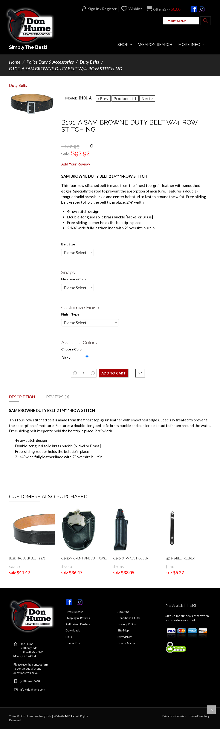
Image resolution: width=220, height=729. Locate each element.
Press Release (74, 611)
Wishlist (135, 8)
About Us (123, 611)
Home (14, 62)
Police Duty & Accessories (50, 62)
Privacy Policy (127, 624)
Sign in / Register (102, 8)
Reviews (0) (57, 397)
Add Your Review (75, 164)
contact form (40, 664)
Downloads (73, 630)
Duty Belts (89, 62)
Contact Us (73, 643)
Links (69, 637)
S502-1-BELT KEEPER (180, 558)
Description (22, 397)
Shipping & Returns (78, 618)
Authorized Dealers (78, 624)
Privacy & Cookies (174, 716)
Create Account (128, 643)
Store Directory (199, 716)
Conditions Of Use (129, 618)
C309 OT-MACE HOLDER (130, 558)
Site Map (123, 630)
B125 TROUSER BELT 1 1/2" (27, 558)
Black (65, 357)
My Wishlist (125, 637)
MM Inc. (70, 716)
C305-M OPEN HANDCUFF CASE (84, 558)
